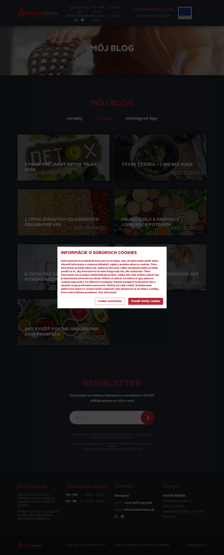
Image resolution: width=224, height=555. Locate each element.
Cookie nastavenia (110, 301)
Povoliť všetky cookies (145, 301)
